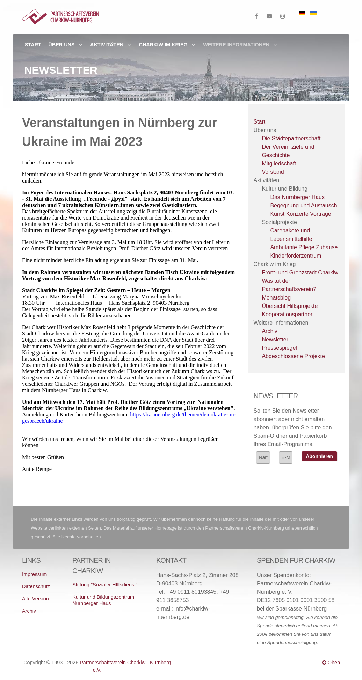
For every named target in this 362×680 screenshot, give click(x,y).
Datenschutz (36, 586)
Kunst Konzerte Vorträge (300, 214)
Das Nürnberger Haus (297, 197)
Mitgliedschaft (279, 164)
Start (259, 122)
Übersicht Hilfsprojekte (290, 306)
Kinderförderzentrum (295, 256)
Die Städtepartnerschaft (291, 138)
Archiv (269, 331)
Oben (331, 662)
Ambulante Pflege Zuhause (304, 247)
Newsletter (275, 339)
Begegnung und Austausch (303, 205)
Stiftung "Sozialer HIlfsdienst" (104, 584)
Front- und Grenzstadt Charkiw (300, 272)
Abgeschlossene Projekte (293, 356)
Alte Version (35, 598)
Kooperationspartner (287, 314)
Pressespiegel (279, 348)
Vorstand (273, 172)
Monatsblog (276, 298)
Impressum (34, 574)
